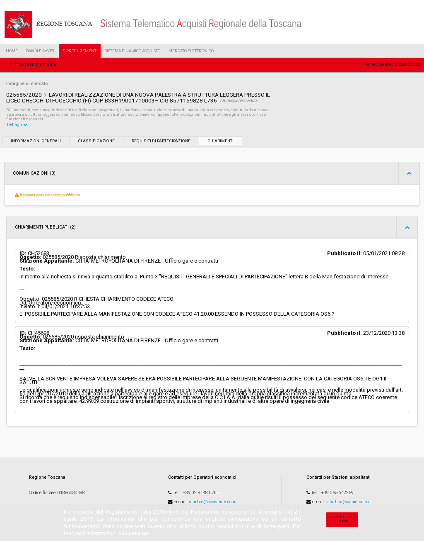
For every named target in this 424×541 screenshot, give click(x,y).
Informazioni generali (36, 141)
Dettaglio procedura (33, 65)
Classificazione (96, 141)
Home (12, 51)
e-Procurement (79, 51)
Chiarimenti (220, 141)
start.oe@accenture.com (212, 501)
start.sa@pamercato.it (349, 501)
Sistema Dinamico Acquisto (132, 51)
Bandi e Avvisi (40, 51)
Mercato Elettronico (191, 51)
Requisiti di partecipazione (161, 141)
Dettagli (17, 124)
